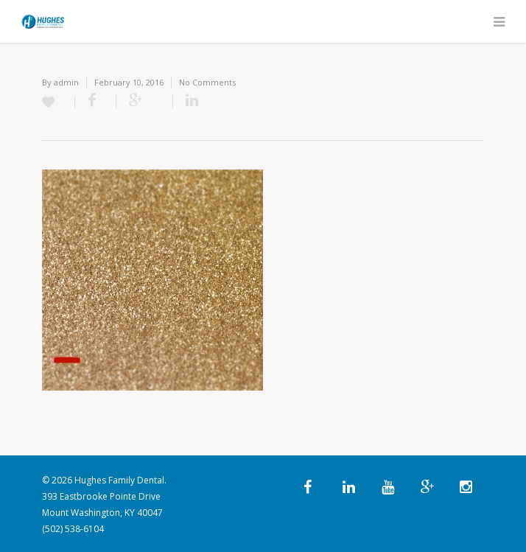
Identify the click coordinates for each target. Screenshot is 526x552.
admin (66, 82)
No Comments (207, 82)
